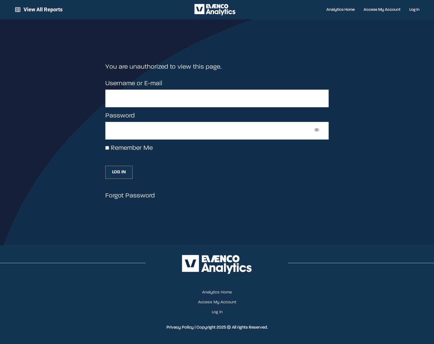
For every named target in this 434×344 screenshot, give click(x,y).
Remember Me (129, 148)
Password (120, 116)
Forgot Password (130, 196)
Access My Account (382, 10)
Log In (414, 10)
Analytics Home (340, 10)
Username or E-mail (133, 83)
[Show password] (317, 131)
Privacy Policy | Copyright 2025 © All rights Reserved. (217, 327)
